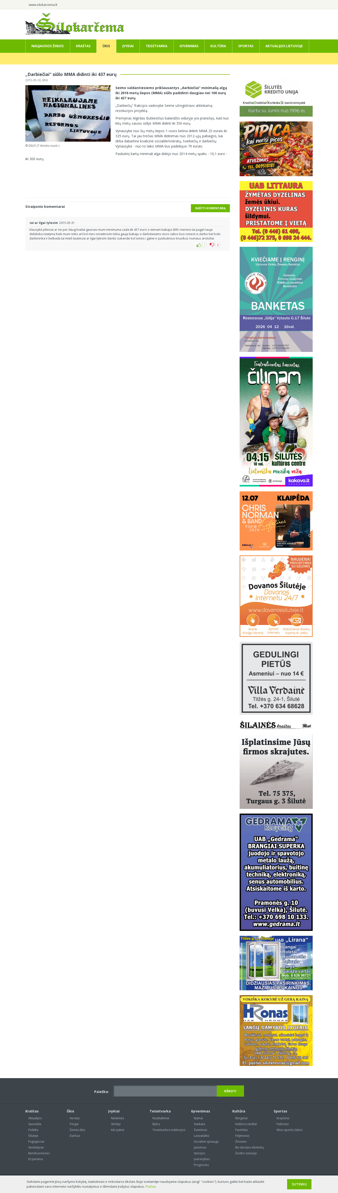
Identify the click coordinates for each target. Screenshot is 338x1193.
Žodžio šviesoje (246, 1153)
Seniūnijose (36, 1147)
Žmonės (240, 1141)
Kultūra (218, 46)
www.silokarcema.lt (43, 4)
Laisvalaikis (201, 1136)
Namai (198, 1118)
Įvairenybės (202, 1159)
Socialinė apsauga (206, 1141)
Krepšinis (283, 1118)
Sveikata (199, 1124)
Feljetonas (242, 1136)
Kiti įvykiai (117, 1130)
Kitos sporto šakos (289, 1130)
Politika (33, 1130)
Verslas (75, 1118)
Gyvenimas (188, 46)
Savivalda (34, 1124)
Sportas (246, 46)
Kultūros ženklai (246, 1124)
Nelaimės (117, 1118)
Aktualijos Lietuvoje (284, 46)
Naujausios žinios (47, 46)
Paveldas (241, 1130)
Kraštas (83, 46)
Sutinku (299, 1184)
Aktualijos (35, 1118)
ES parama (35, 1159)
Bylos (156, 1124)
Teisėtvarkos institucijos (168, 1130)
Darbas (75, 1136)
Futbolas (283, 1124)
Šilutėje (33, 1136)
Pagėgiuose (36, 1141)
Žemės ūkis (77, 1130)
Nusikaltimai (160, 1118)
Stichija (116, 1124)
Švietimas (200, 1130)
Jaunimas (200, 1147)
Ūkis (106, 46)
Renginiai (241, 1118)
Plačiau (150, 1186)
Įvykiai (128, 46)
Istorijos (199, 1153)
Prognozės (201, 1165)
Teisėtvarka (156, 46)
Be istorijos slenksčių (249, 1147)
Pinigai (74, 1124)
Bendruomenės (39, 1153)
